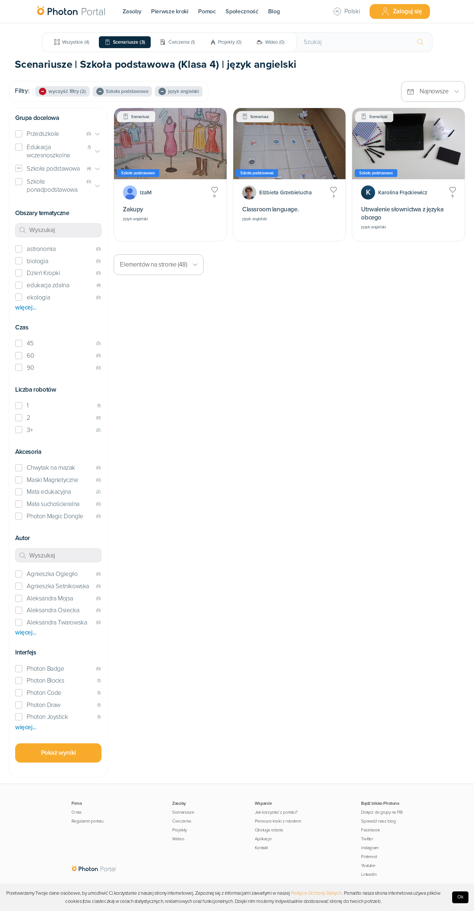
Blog (274, 11)
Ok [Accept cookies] (460, 897)
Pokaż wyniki (58, 753)
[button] (58, 134)
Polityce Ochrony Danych (316, 893)
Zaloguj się (401, 11)
